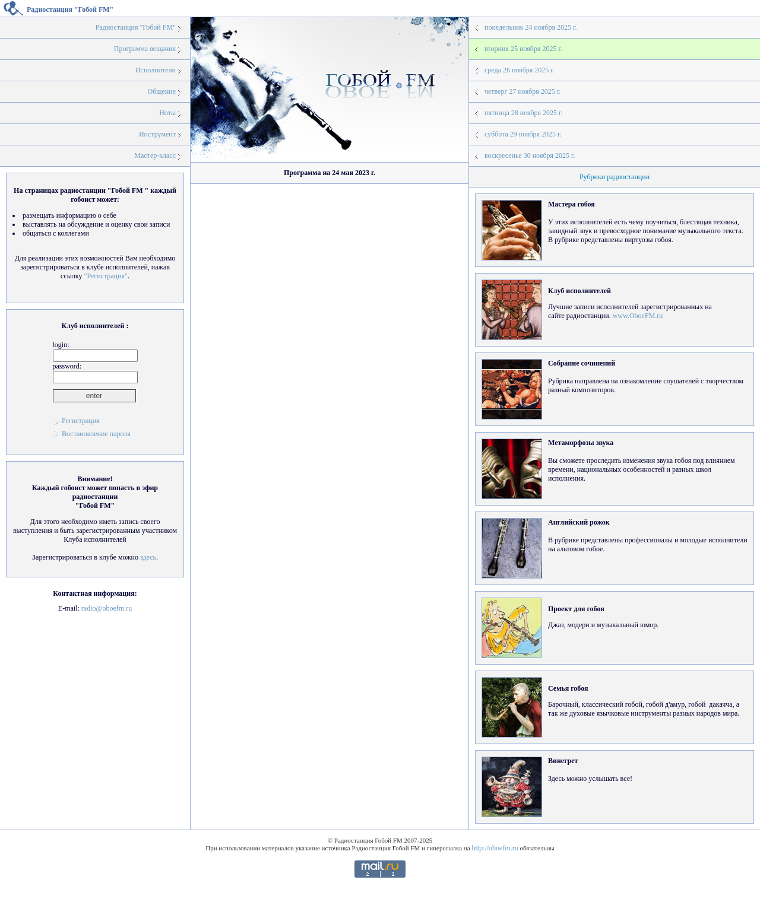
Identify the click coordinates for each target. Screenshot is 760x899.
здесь (148, 557)
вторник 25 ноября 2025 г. (523, 49)
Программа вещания (145, 49)
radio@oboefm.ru (106, 608)
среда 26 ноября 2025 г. (519, 70)
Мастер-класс (155, 155)
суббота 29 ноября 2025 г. (523, 134)
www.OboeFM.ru (638, 316)
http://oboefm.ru (494, 848)
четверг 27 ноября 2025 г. (522, 91)
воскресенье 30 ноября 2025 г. (529, 155)
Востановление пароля (96, 434)
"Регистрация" (105, 276)
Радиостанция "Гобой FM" (136, 27)
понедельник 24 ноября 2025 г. (530, 27)
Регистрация (81, 421)
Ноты (167, 113)
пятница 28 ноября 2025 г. (523, 113)
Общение (161, 91)
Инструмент (157, 134)
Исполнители (155, 70)
